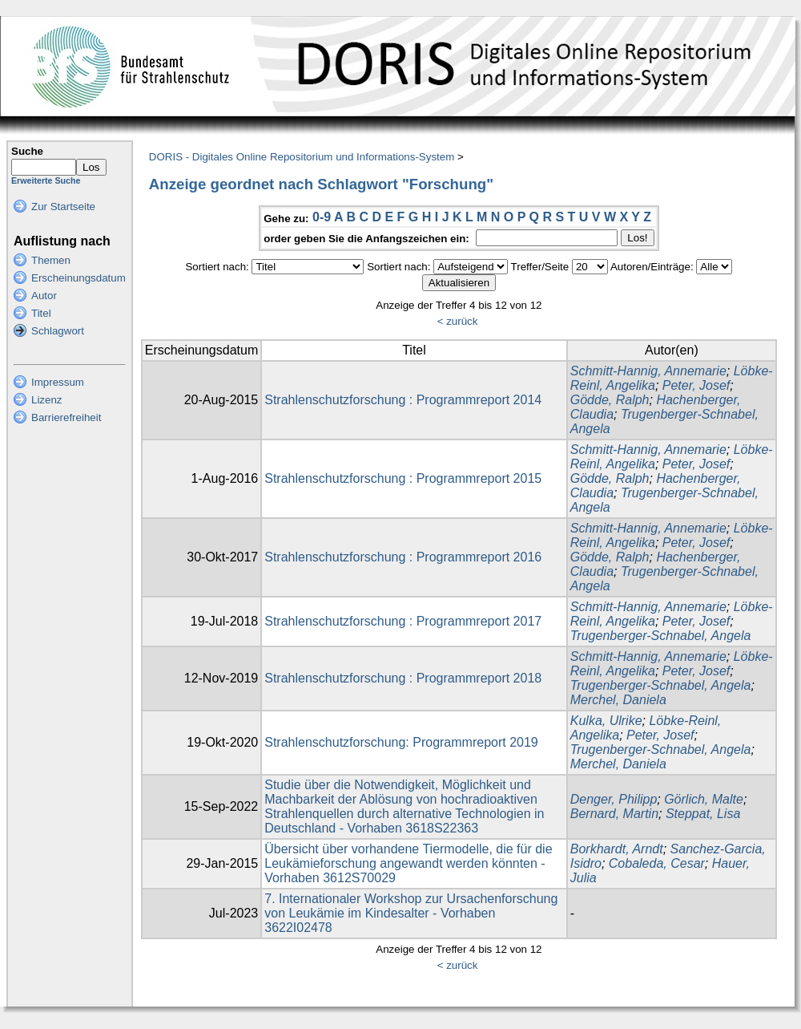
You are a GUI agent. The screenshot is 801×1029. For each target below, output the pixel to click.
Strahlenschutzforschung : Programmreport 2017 (402, 621)
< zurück (457, 321)
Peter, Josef (696, 385)
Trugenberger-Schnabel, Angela (660, 635)
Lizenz (46, 400)
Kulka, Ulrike (606, 720)
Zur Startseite (63, 207)
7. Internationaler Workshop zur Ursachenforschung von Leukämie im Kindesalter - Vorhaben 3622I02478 (410, 913)
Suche (27, 151)
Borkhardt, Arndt (616, 849)
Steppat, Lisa (703, 813)
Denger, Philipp (614, 799)
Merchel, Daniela (618, 700)
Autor (44, 296)
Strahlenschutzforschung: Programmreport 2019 (401, 742)
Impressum (57, 382)
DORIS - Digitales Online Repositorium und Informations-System (301, 157)
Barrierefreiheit (66, 417)
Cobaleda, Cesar (657, 863)
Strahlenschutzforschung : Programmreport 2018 (402, 678)
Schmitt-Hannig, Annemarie (648, 371)
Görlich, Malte (703, 799)
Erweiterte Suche (45, 180)
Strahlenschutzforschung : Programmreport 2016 (402, 557)
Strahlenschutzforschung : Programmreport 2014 (402, 400)
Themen (50, 260)
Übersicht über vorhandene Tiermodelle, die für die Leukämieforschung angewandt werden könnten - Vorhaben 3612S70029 (408, 863)
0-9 (321, 217)
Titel (41, 313)
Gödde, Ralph (610, 400)
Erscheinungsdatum (78, 278)
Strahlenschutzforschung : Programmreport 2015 (402, 478)
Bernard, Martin (614, 813)
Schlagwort (57, 331)
